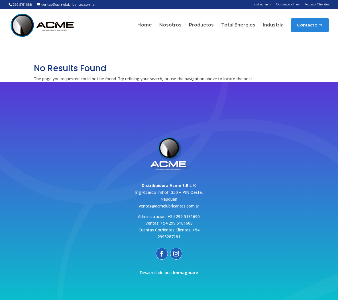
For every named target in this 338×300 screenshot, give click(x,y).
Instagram (262, 4)
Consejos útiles (288, 4)
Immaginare (185, 272)
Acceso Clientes (317, 4)
